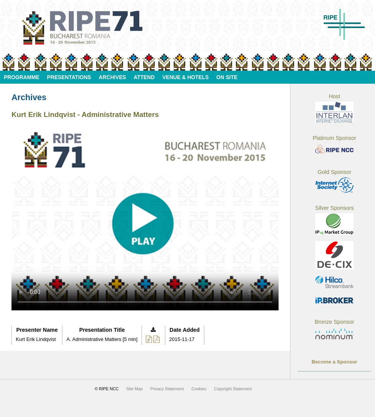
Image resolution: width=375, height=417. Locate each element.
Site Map (134, 388)
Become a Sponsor (334, 362)
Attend (144, 77)
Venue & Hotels (185, 77)
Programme (21, 77)
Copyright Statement (232, 388)
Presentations (69, 77)
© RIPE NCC (107, 388)
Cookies (198, 388)
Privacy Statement (167, 388)
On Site (226, 77)
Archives (112, 77)
